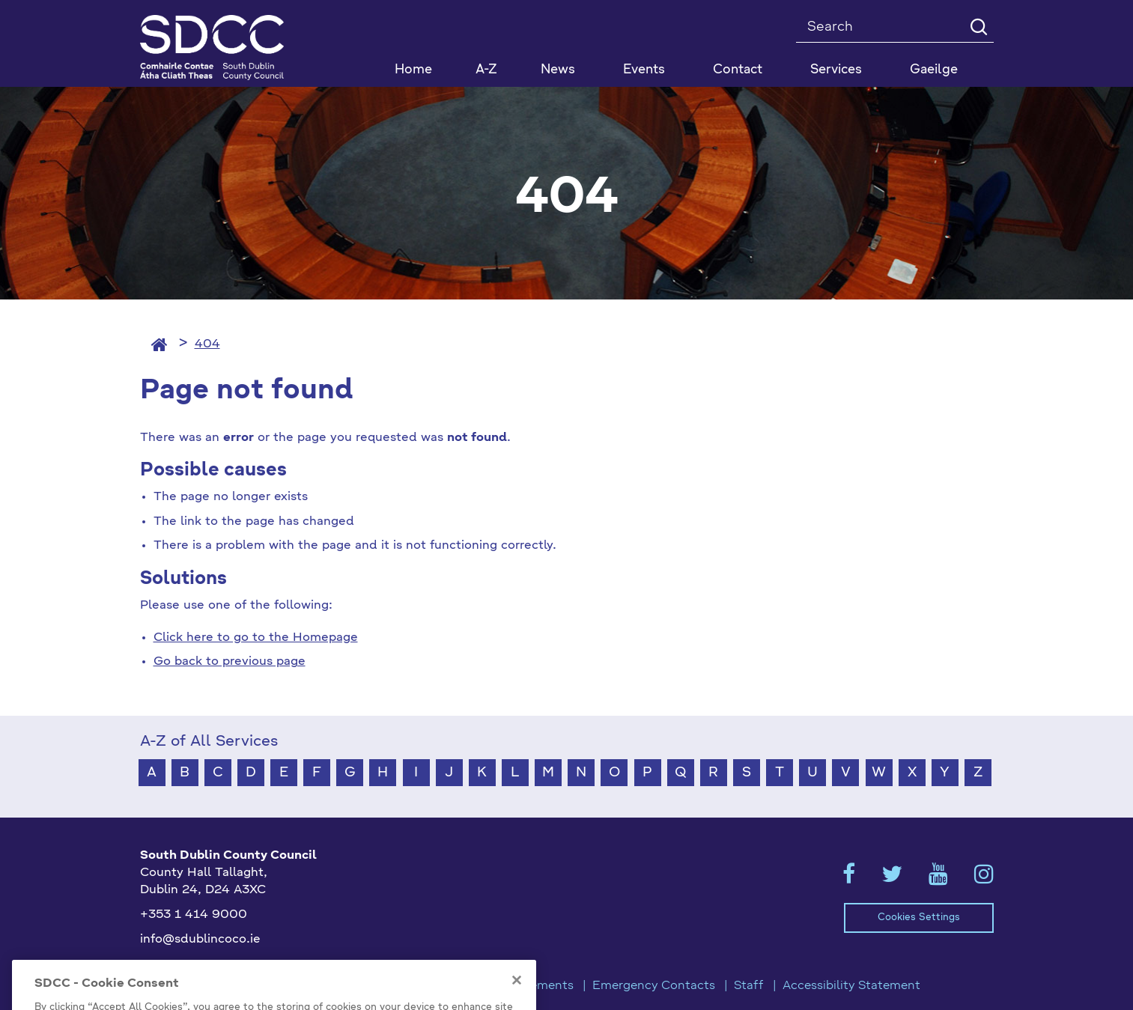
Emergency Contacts (653, 986)
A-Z (486, 70)
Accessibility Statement (851, 986)
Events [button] (644, 70)
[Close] (516, 996)
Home (413, 70)
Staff (749, 986)
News (558, 70)
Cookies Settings (919, 917)
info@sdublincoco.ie (200, 940)
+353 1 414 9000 (193, 915)
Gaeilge (934, 70)
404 (207, 344)
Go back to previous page (230, 662)
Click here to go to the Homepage (256, 638)
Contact (737, 70)
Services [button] (836, 70)
